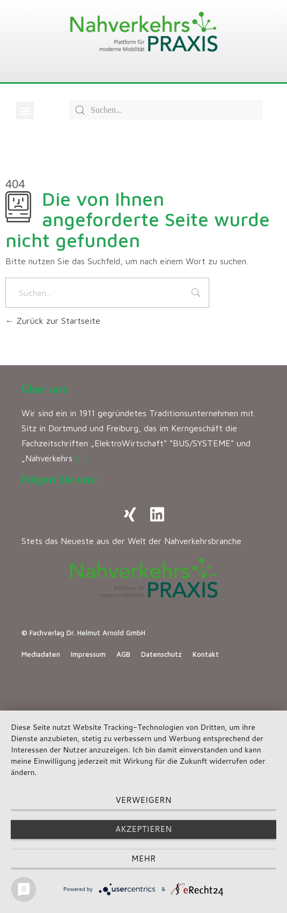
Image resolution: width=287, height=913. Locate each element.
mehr (143, 858)
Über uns (44, 389)
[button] (25, 110)
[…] (82, 458)
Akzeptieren (143, 829)
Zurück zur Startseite (52, 320)
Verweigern (143, 800)
